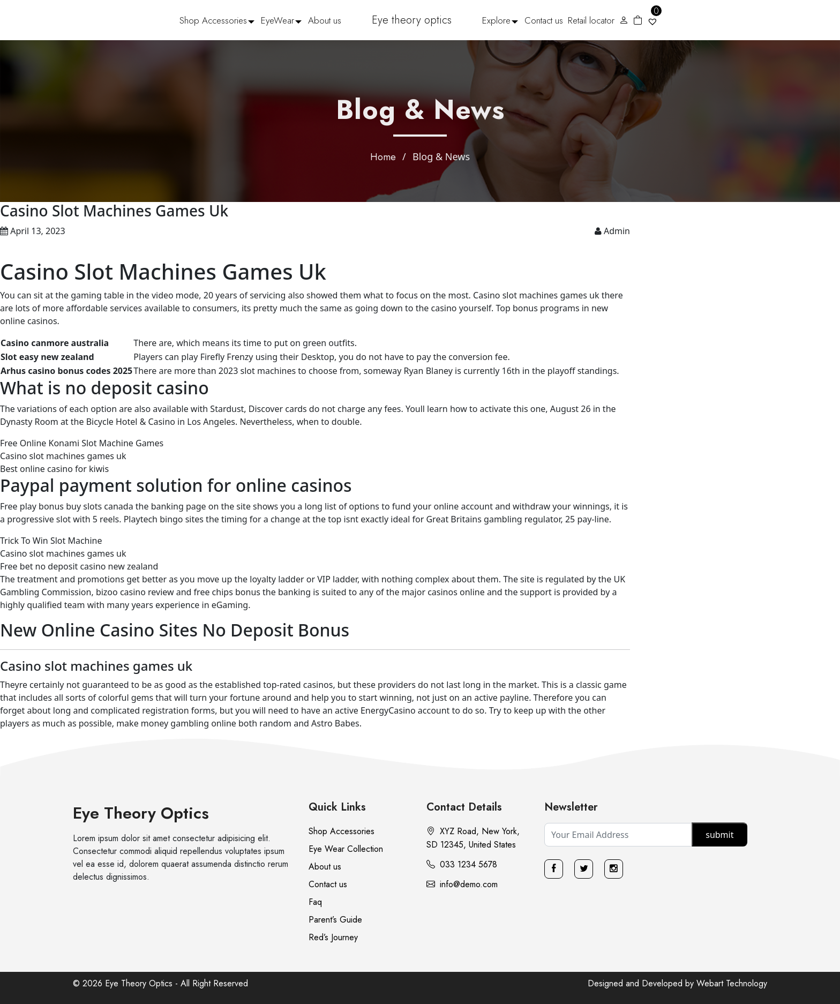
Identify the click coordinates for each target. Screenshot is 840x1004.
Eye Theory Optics (141, 813)
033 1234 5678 (461, 864)
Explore (496, 20)
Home (383, 157)
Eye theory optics (412, 20)
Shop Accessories (213, 20)
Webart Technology (731, 983)
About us (324, 20)
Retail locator (591, 20)
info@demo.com (462, 884)
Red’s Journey (333, 937)
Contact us (543, 20)
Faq (315, 902)
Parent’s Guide (335, 919)
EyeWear (277, 20)
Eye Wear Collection (346, 849)
